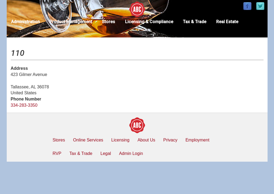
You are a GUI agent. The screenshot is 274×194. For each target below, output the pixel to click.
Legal (105, 153)
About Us (146, 140)
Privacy (170, 140)
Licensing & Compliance (149, 21)
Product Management (70, 21)
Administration (25, 21)
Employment (197, 140)
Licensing (120, 140)
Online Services (88, 140)
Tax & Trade (194, 21)
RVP (57, 153)
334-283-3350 (24, 105)
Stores (108, 21)
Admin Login (131, 153)
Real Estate (227, 21)
